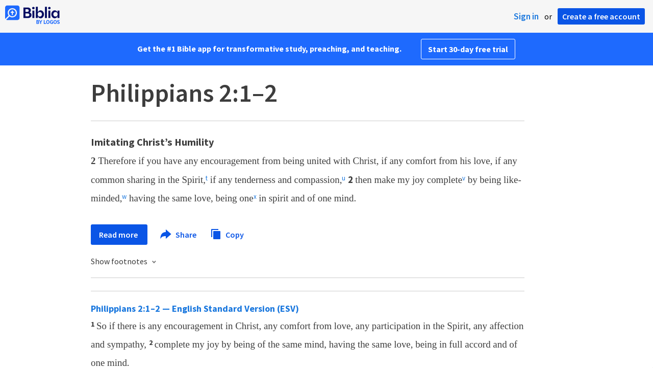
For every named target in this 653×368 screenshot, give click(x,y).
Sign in (526, 16)
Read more (119, 234)
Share (179, 234)
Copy (227, 233)
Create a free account (601, 16)
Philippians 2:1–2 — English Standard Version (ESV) (195, 308)
